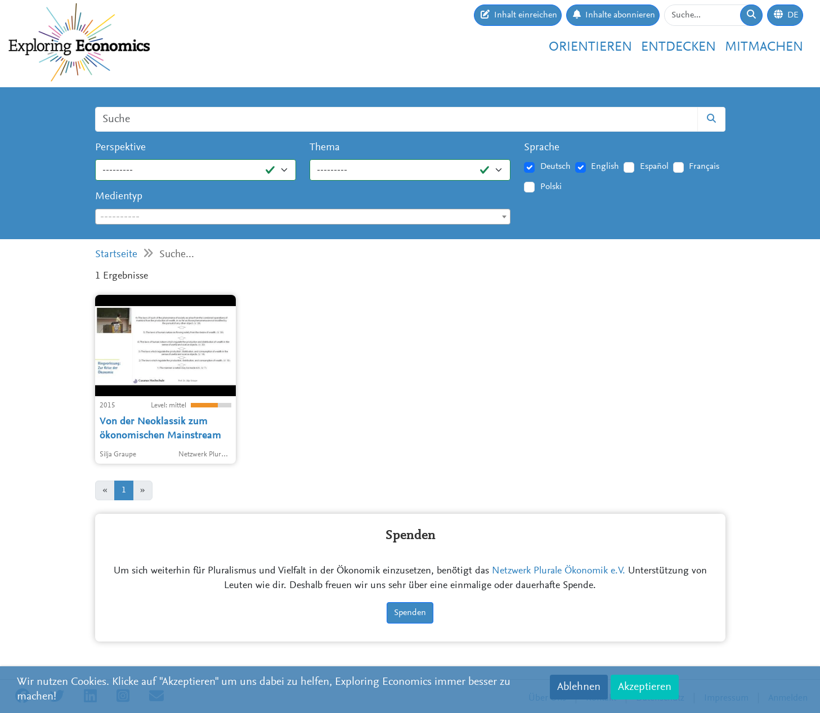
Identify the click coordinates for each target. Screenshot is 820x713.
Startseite (116, 254)
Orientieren (590, 47)
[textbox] (303, 217)
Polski (551, 186)
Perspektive (120, 147)
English (605, 166)
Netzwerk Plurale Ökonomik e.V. (558, 571)
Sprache (541, 147)
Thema (325, 147)
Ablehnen (579, 687)
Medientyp (118, 196)
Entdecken (678, 47)
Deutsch (555, 166)
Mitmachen (764, 47)
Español (654, 166)
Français (704, 166)
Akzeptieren (644, 687)
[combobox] (303, 217)
